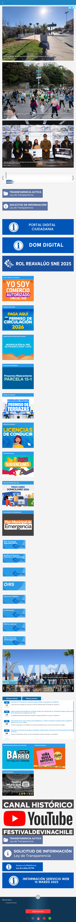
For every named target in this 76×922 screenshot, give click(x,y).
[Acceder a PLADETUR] (37, 176)
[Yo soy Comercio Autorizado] (18, 282)
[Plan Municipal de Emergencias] (18, 517)
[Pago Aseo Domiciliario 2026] (18, 488)
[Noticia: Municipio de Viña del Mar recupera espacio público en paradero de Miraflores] (38, 33)
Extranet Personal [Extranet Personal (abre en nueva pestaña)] (11, 903)
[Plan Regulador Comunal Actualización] (18, 750)
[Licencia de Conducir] (18, 429)
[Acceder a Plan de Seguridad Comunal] (12, 177)
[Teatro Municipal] (18, 777)
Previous (3, 178)
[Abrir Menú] (2, 2)
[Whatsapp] (69, 7)
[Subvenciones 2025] (18, 458)
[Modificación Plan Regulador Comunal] (18, 341)
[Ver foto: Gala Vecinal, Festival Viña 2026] (32, 688)
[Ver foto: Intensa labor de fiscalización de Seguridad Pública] (11, 688)
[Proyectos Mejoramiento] (18, 370)
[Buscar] (73, 7)
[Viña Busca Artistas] (49, 750)
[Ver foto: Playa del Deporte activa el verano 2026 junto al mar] (53, 688)
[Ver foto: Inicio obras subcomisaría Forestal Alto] (42, 688)
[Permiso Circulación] (18, 312)
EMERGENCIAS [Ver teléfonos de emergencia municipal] (38, 911)
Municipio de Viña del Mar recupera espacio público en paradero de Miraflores (35, 702)
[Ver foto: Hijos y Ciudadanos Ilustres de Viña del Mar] (63, 688)
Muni (7, 3)
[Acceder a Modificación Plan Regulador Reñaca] (50, 177)
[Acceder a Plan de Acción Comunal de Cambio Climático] (63, 178)
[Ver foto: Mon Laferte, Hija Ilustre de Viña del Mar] (21, 688)
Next (73, 178)
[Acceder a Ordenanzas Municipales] (25, 177)
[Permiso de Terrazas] (18, 400)
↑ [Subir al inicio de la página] (38, 897)
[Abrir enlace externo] (38, 227)
